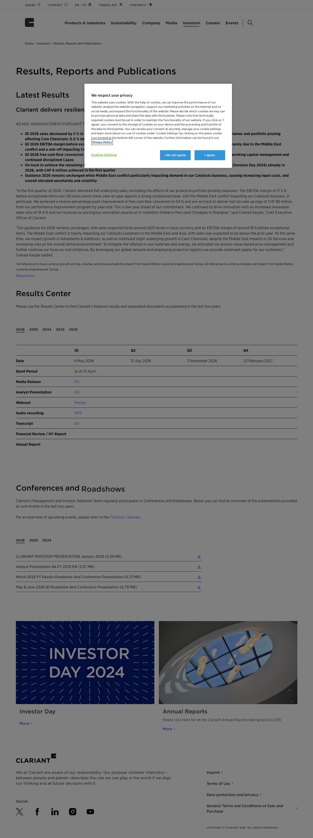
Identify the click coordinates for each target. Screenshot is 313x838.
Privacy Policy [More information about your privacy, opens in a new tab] (102, 142)
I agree (210, 155)
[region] (158, 126)
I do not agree (175, 155)
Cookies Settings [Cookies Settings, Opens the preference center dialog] (104, 155)
